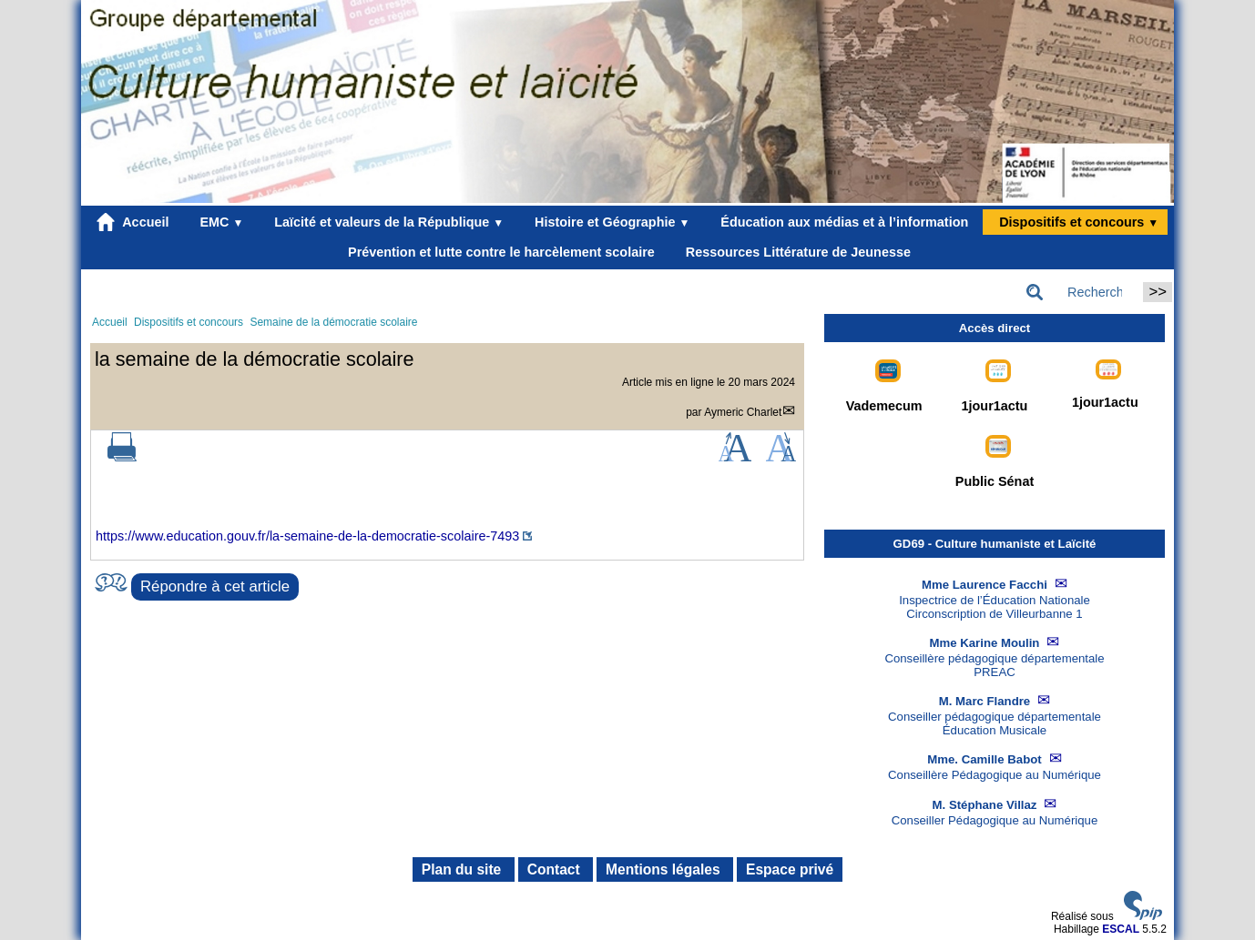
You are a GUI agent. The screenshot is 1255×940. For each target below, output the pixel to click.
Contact (555, 869)
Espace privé (789, 869)
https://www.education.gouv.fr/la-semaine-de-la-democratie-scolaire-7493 (307, 536)
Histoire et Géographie (608, 222)
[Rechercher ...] (1079, 292)
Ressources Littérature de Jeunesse (795, 252)
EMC (217, 222)
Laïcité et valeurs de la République (385, 222)
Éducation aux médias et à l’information (840, 222)
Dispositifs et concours (1075, 222)
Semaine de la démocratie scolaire (333, 322)
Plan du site (463, 869)
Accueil (133, 222)
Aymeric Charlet (742, 412)
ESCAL (1120, 929)
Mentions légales (665, 869)
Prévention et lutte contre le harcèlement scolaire (498, 252)
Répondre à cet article (215, 586)
